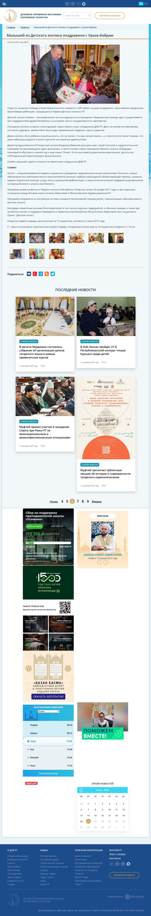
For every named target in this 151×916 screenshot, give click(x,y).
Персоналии (13, 870)
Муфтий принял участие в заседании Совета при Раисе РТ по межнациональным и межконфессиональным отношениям (44, 432)
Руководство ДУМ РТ (17, 859)
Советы (11, 863)
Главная (11, 27)
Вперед (96, 501)
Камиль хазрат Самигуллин (103, 554)
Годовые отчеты (15, 880)
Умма (43, 880)
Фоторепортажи (48, 856)
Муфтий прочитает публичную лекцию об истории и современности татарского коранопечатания (105, 473)
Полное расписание (48, 773)
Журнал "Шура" (48, 873)
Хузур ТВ (44, 884)
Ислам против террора (52, 863)
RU (141, 3)
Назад (54, 501)
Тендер (11, 884)
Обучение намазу (109, 15)
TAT (146, 3)
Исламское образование (87, 866)
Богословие (81, 859)
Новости (24, 27)
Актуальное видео (49, 859)
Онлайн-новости (29, 341)
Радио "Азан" (47, 877)
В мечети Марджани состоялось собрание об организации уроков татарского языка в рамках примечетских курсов (41, 352)
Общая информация (17, 856)
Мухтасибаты (14, 866)
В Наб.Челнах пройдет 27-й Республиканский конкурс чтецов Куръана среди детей (103, 350)
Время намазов (83, 856)
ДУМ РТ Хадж (81, 877)
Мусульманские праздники (88, 863)
